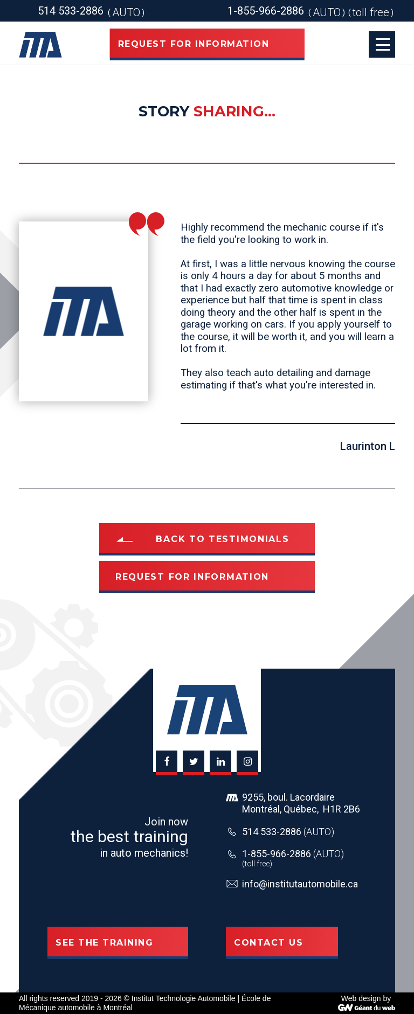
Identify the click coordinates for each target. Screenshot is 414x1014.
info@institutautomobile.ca (300, 884)
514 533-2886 (288, 831)
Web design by (366, 998)
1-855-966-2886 (293, 853)
